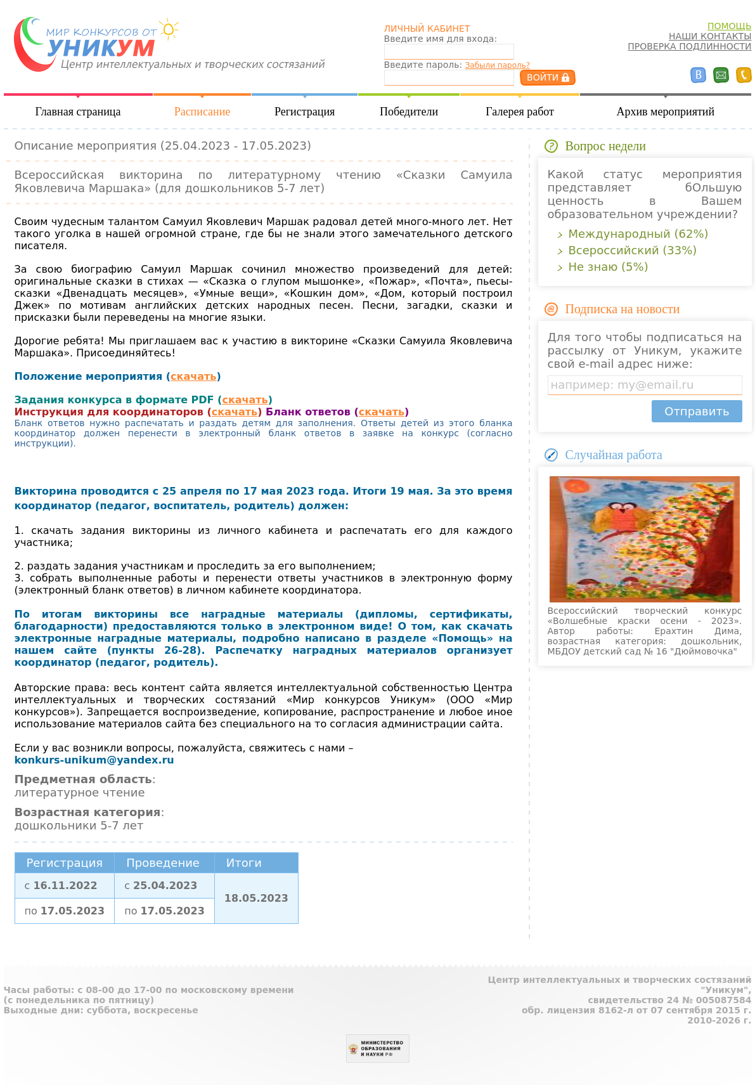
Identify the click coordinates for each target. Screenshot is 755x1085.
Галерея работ (520, 111)
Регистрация (304, 111)
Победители (409, 111)
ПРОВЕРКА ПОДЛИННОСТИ (689, 46)
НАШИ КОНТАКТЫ (710, 36)
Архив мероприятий (665, 111)
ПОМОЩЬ (729, 26)
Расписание (202, 111)
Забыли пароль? (497, 65)
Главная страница (78, 111)
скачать (193, 376)
